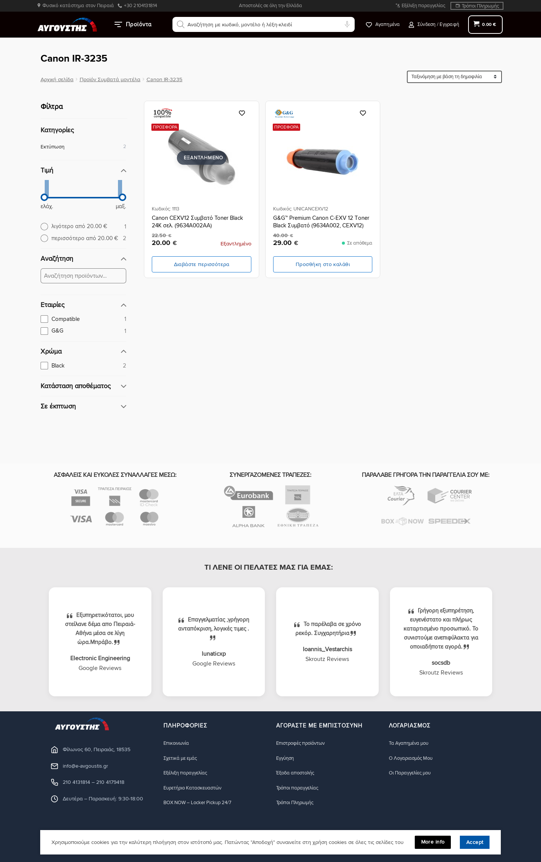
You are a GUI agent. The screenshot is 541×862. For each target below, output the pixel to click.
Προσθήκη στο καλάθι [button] (323, 264)
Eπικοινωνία (177, 743)
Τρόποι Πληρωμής (480, 6)
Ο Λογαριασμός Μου (413, 758)
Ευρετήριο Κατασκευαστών (196, 788)
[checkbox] (83, 319)
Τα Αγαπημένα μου (411, 743)
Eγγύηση (286, 758)
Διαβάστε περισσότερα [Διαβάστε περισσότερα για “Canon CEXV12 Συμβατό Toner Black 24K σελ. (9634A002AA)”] (202, 264)
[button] (433, 24)
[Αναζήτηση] (180, 24)
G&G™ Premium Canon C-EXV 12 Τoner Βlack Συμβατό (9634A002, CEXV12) (321, 222)
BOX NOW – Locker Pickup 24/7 (201, 803)
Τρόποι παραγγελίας (299, 788)
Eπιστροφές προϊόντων (303, 743)
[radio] (83, 226)
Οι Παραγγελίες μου (413, 773)
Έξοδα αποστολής (297, 773)
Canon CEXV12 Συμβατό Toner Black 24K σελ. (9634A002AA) (197, 222)
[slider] (44, 197)
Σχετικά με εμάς (182, 758)
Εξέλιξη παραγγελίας (423, 6)
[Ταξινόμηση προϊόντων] (454, 77)
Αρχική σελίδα (57, 79)
